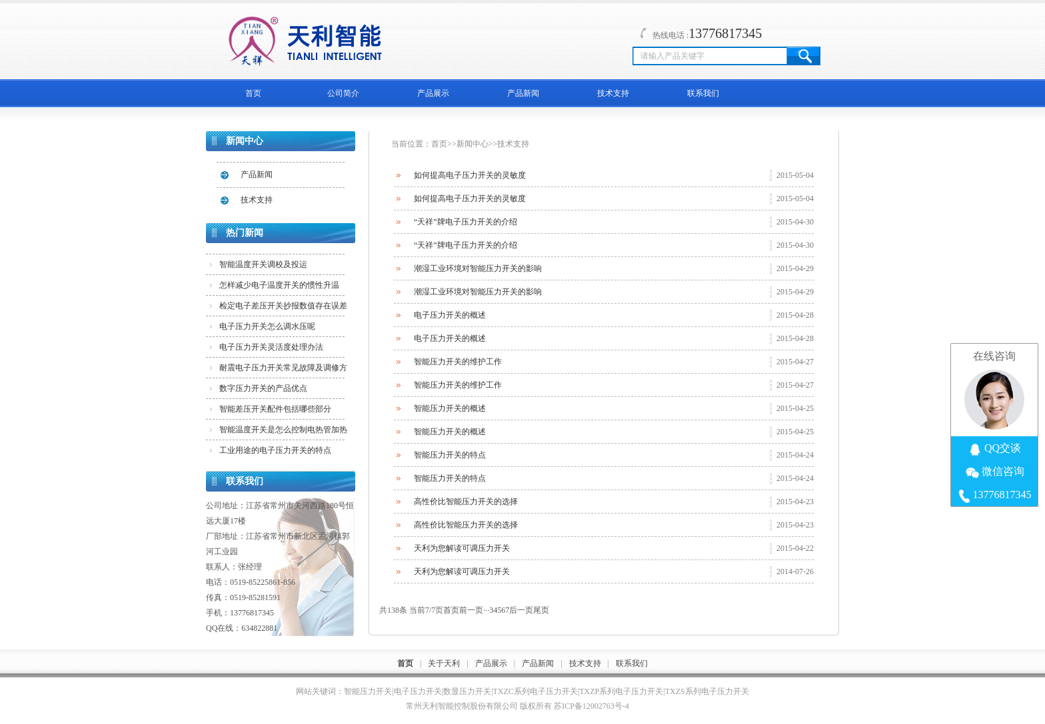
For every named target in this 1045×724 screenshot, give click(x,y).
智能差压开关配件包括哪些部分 (275, 409)
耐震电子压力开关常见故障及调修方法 (283, 370)
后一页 (521, 610)
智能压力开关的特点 (450, 455)
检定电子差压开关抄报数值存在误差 (283, 305)
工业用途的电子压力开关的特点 (275, 450)
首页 (253, 93)
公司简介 (343, 93)
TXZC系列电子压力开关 (535, 691)
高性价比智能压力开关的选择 (466, 501)
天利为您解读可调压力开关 (462, 548)
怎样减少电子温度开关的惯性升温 (279, 285)
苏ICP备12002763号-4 (591, 706)
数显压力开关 (467, 691)
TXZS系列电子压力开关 (707, 691)
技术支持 (613, 93)
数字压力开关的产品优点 (263, 388)
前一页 (471, 610)
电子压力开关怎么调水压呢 (267, 326)
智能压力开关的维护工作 (458, 361)
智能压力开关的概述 (450, 408)
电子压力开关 (418, 691)
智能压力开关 (368, 691)
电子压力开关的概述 (450, 315)
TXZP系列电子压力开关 (621, 691)
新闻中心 (473, 144)
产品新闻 (523, 93)
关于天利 (444, 663)
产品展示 (433, 93)
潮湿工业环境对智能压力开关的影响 (478, 268)
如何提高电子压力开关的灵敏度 (470, 175)
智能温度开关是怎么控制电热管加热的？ (283, 432)
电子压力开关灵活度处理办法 (271, 347)
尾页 (541, 610)
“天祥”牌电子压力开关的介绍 (465, 221)
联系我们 (703, 93)
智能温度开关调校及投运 (263, 264)
